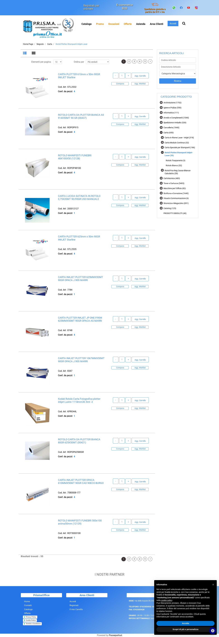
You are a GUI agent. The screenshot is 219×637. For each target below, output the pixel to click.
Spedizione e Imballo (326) (175, 122)
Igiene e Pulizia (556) (172, 108)
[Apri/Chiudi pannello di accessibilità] (212, 630)
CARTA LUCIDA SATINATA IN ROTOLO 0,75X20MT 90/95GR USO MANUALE (79, 198)
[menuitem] (100, 24)
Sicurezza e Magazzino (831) (176, 203)
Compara (120, 84)
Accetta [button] (185, 623)
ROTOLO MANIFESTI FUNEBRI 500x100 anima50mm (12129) (80, 522)
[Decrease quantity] (115, 75)
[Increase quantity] (128, 75)
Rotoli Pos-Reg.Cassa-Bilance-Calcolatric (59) (178, 172)
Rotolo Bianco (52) (174, 165)
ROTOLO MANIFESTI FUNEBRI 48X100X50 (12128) (74, 157)
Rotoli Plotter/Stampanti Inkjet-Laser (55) (179, 154)
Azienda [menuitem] (140, 23)
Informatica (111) (171, 113)
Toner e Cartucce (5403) (174, 183)
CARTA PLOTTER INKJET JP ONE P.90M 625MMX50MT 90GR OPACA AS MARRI (80, 319)
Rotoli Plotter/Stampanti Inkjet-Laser (71, 44)
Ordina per (79, 62)
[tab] (25, 53)
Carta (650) (169, 132)
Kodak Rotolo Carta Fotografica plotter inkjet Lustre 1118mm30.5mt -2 (79, 400)
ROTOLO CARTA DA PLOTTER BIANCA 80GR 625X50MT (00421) (79, 441)
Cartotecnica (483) (172, 178)
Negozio (40, 44)
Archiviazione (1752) (172, 102)
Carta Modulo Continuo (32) (177, 143)
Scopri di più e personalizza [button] (185, 629)
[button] (177, 81)
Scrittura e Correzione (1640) (176, 193)
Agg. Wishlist (140, 84)
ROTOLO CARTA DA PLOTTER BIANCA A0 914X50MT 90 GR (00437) (81, 116)
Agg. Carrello (140, 76)
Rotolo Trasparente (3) (175, 160)
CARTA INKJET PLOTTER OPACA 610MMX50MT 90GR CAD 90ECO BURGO (81, 482)
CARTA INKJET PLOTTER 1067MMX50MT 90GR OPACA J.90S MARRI (81, 360)
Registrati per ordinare (91, 7)
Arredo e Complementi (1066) (176, 118)
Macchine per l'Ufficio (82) (175, 188)
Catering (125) (170, 208)
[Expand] (161, 102)
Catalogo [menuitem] (86, 23)
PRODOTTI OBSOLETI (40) (175, 213)
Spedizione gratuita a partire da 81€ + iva (155, 10)
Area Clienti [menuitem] (156, 23)
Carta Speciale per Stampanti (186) (180, 147)
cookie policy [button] (166, 600)
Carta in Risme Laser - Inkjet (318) (179, 137)
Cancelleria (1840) (171, 127)
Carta (49, 44)
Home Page (28, 44)
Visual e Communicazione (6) (176, 198)
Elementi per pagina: (41, 62)
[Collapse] (161, 132)
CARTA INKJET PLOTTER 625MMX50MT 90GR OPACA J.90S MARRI (80, 279)
